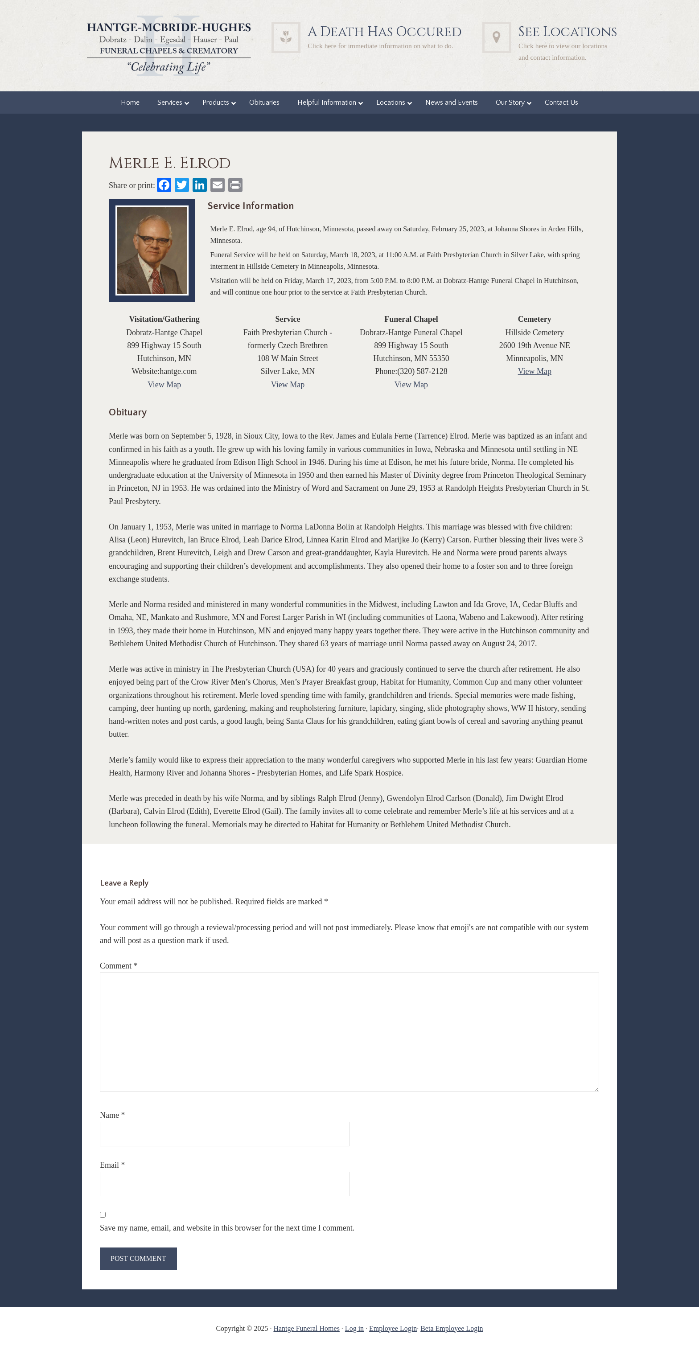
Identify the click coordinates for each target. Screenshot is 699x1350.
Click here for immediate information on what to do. (380, 45)
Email (112, 1165)
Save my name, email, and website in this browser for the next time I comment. (227, 1227)
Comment (119, 965)
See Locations (567, 32)
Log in (354, 1328)
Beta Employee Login (451, 1328)
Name (112, 1115)
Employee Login (393, 1328)
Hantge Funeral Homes (306, 1328)
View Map (164, 384)
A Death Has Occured (385, 32)
